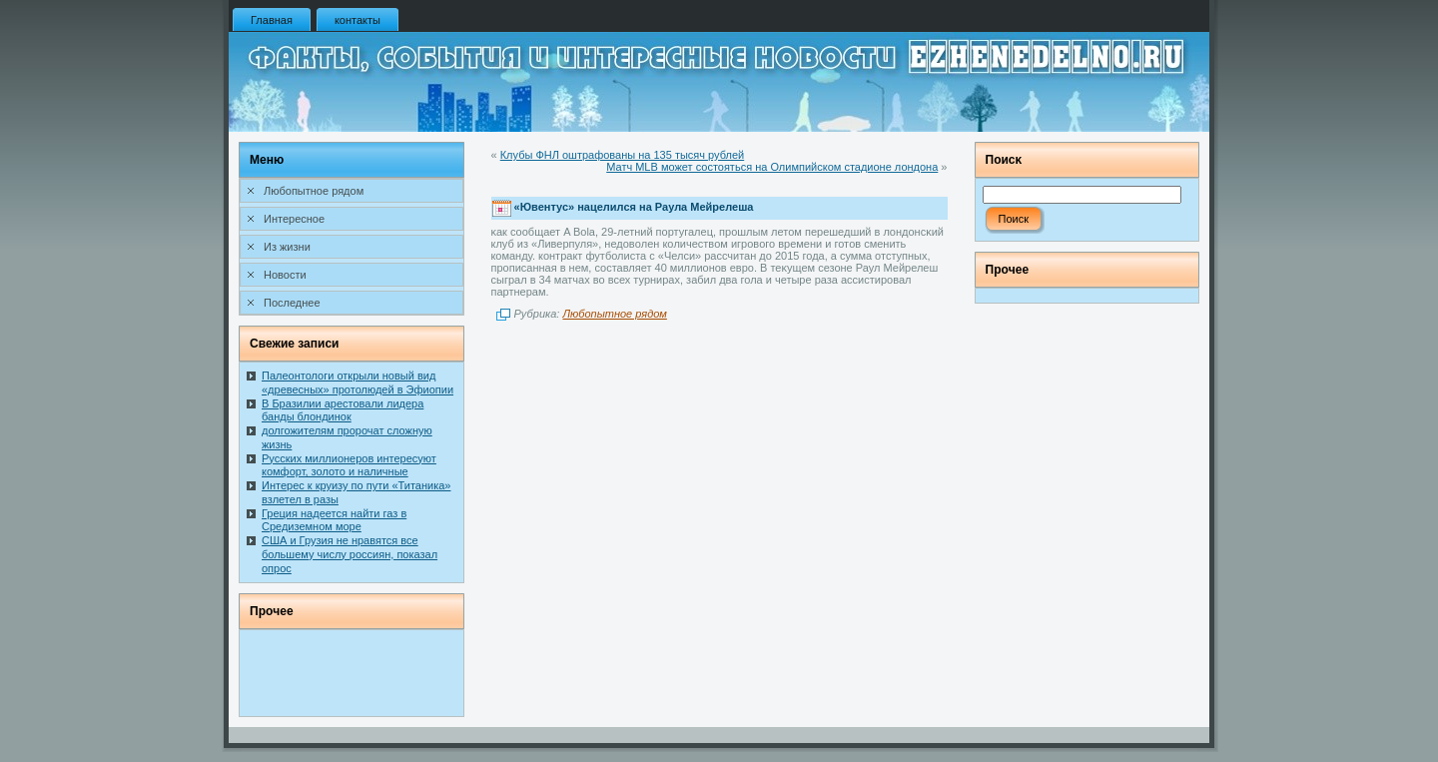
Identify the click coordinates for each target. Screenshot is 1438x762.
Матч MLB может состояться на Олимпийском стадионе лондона (772, 167)
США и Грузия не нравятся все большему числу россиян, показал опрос (349, 554)
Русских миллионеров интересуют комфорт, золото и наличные (349, 465)
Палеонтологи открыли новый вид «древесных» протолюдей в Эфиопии (357, 382)
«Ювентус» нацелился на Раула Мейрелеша (634, 208)
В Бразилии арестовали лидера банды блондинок (342, 410)
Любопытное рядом (614, 314)
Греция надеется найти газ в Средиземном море (334, 520)
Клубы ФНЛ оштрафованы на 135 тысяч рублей (622, 155)
